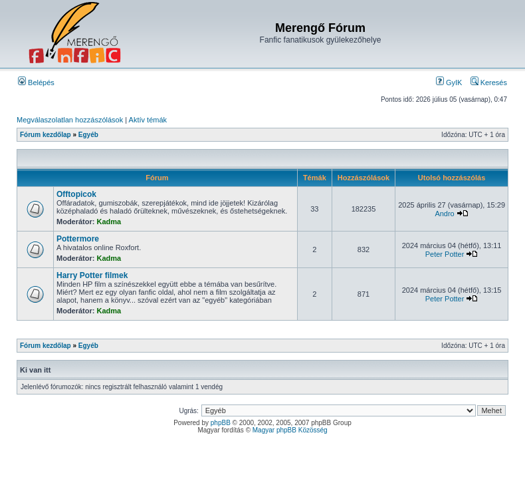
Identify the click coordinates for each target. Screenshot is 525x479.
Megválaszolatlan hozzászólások (70, 120)
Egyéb (88, 134)
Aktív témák (148, 120)
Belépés (36, 82)
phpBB (221, 422)
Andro (444, 214)
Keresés (489, 82)
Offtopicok (76, 194)
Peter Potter (445, 254)
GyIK (449, 82)
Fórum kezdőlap (45, 134)
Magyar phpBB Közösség (290, 430)
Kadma (109, 222)
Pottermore (77, 238)
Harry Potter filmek (92, 275)
